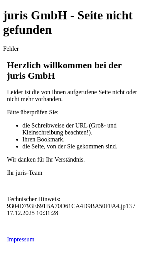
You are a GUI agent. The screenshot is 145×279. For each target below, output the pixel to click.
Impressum (20, 239)
